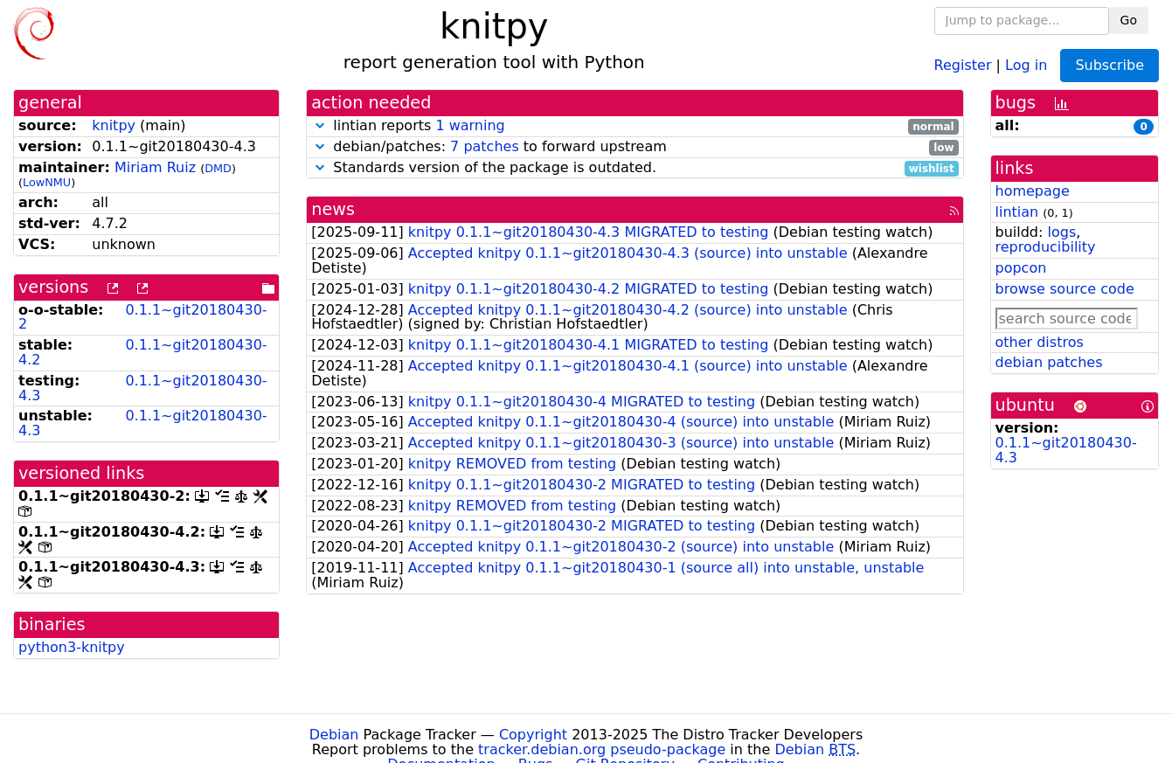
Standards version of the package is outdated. (634, 168)
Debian (334, 734)
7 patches (484, 146)
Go (1128, 20)
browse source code (1064, 289)
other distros (1039, 342)
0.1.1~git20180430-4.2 (142, 352)
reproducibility (1045, 247)
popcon (1021, 268)
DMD (218, 168)
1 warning (469, 125)
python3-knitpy (71, 647)
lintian (1017, 212)
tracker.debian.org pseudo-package (601, 749)
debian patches (1049, 362)
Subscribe (1109, 65)
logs (1061, 232)
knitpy (113, 125)
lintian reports (634, 126)
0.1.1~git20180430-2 (142, 317)
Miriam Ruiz (155, 167)
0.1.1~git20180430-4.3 (142, 388)
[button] (320, 125)
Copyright (533, 734)
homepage (1032, 191)
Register (963, 64)
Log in (1026, 64)
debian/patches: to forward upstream (634, 147)
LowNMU (47, 182)
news (333, 209)
